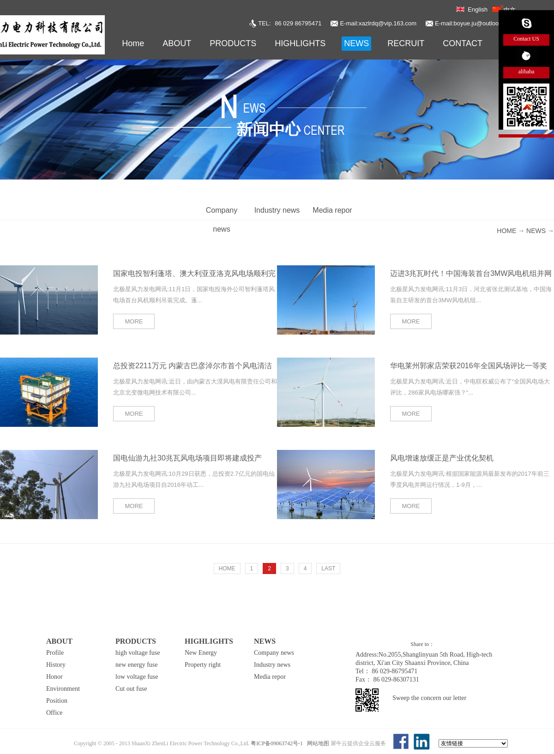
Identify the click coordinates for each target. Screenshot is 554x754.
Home (133, 43)
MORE (134, 321)
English (478, 9)
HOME (227, 568)
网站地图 (316, 743)
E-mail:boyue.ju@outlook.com (475, 23)
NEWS (536, 230)
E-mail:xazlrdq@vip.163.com (378, 23)
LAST (328, 568)
